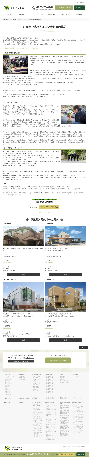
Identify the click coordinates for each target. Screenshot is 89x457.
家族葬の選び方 (36, 409)
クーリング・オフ (64, 380)
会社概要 (79, 14)
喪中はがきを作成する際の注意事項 (64, 418)
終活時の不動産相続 (51, 409)
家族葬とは (35, 404)
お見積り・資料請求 (65, 7)
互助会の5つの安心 (50, 439)
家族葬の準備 (36, 408)
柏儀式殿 (7, 386)
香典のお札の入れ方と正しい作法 (78, 407)
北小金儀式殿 (8, 383)
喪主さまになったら (37, 412)
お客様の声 (51, 14)
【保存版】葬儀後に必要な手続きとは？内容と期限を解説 (64, 434)
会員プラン (62, 376)
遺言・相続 (35, 390)
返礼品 (34, 381)
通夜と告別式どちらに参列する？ (78, 420)
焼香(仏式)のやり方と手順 (77, 405)
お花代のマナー (36, 416)
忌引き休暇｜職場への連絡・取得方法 (64, 426)
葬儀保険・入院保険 (64, 382)
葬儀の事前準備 (50, 435)
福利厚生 (7, 402)
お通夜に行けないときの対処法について (78, 425)
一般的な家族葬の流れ (37, 406)
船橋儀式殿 (8, 385)
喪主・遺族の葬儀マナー (65, 403)
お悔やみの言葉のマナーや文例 (78, 410)
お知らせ (7, 398)
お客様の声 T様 (49, 377)
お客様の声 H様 (50, 392)
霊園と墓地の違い (37, 425)
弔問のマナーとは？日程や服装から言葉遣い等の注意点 (78, 431)
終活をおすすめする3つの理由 (51, 430)
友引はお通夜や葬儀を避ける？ (64, 421)
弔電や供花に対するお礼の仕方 (37, 436)
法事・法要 (35, 384)
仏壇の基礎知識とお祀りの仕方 (37, 424)
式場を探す (10, 14)
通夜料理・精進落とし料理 (37, 380)
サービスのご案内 (38, 14)
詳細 (23, 274)
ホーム (76, 2)
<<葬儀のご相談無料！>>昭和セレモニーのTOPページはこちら (20, 48)
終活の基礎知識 (50, 402)
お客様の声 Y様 (49, 385)
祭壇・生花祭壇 (36, 376)
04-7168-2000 (7, 328)
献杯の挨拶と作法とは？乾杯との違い (64, 413)
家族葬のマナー (36, 411)
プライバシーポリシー (78, 399)
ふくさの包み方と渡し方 (78, 415)
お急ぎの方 (79, 7)
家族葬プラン (22, 377)
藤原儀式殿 (8, 389)
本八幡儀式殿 (8, 379)
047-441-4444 (49, 262)
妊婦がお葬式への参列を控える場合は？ (78, 417)
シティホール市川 (9, 376)
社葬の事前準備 (50, 434)
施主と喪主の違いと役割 (64, 406)
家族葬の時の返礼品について (37, 419)
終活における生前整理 (51, 423)
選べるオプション (37, 383)
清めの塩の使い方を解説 (78, 422)
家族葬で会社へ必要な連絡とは (37, 433)
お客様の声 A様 (49, 383)
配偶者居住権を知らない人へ (51, 438)
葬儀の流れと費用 (50, 427)
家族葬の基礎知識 (36, 402)
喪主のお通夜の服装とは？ (64, 411)
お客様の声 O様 (50, 379)
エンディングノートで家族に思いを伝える (51, 412)
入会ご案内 (62, 379)
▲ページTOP (83, 347)
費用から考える (24, 14)
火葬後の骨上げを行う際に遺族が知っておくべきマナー (78, 427)
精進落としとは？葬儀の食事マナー (64, 428)
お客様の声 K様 (49, 388)
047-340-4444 (49, 328)
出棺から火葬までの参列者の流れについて (64, 431)
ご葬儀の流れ (22, 379)
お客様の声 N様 (50, 380)
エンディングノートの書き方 (51, 406)
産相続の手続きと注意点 (51, 415)
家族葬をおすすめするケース (37, 421)
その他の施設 (8, 394)
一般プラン (21, 376)
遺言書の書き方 (50, 408)
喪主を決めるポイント (64, 416)
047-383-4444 (7, 262)
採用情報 (82, 2)
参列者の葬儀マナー (78, 402)
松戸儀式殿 (8, 382)
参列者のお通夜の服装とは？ (78, 412)
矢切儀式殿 (8, 380)
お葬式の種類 (49, 426)
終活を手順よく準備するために (51, 420)
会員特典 (62, 377)
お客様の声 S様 (49, 389)
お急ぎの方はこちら (24, 398)
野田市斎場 (8, 391)
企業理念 (75, 376)
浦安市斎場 (8, 392)
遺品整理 (35, 389)
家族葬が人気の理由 (37, 428)
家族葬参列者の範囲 (37, 427)
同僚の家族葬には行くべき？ (37, 431)
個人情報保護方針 (50, 398)
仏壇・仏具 (35, 386)
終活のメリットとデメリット (51, 418)
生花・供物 (35, 377)
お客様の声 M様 (50, 382)
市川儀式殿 (8, 377)
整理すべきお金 (50, 404)
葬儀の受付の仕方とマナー (64, 408)
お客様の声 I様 (49, 376)
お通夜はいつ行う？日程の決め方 (64, 423)
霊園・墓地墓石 (36, 387)
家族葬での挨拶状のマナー (37, 415)
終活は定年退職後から (51, 432)
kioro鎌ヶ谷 (8, 388)
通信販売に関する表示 (65, 399)
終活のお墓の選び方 (51, 424)
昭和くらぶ (65, 14)
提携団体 (21, 402)
